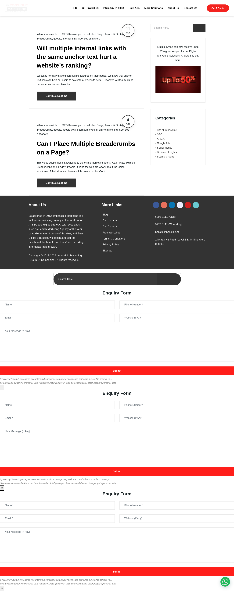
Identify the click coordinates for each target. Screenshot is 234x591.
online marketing (108, 129)
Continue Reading (56, 96)
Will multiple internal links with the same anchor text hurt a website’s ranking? (81, 57)
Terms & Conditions (113, 238)
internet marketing (87, 129)
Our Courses (109, 226)
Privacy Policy (110, 244)
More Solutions (153, 8)
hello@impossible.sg (167, 232)
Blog (105, 214)
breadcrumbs (44, 38)
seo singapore (92, 38)
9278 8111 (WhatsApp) (169, 224)
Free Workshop (111, 232)
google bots (69, 129)
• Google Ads (162, 143)
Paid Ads (134, 8)
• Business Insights (166, 152)
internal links (70, 38)
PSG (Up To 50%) (113, 8)
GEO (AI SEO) (90, 8)
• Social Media (163, 147)
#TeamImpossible (47, 34)
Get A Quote (217, 8)
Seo (80, 38)
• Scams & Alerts (164, 156)
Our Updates (109, 220)
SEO (74, 8)
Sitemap (107, 250)
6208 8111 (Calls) (165, 216)
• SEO (158, 134)
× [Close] (2, 387)
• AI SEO (160, 139)
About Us (173, 8)
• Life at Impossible (166, 130)
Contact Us (190, 8)
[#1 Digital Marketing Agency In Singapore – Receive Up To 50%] (225, 582)
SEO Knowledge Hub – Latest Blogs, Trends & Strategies (94, 34)
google (57, 38)
